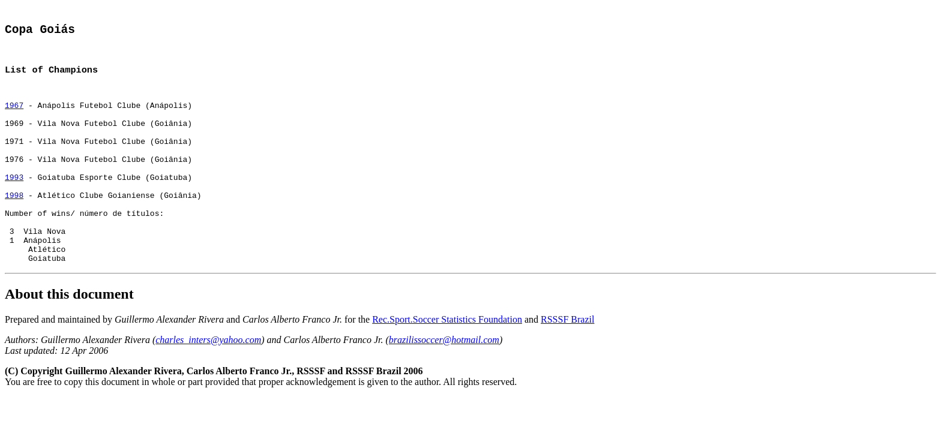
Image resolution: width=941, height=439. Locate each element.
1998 (14, 224)
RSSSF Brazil (567, 361)
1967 (14, 116)
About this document (69, 336)
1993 (14, 202)
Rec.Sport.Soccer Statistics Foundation (447, 361)
